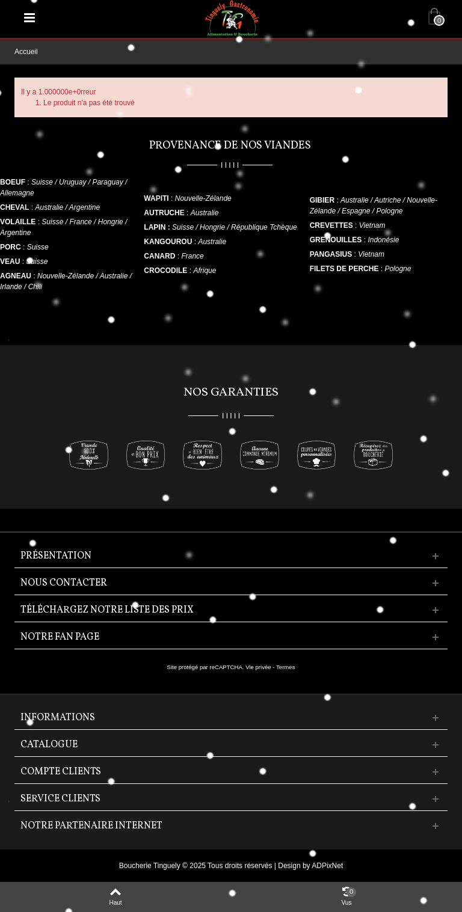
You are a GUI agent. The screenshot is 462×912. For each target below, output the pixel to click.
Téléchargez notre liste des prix (107, 610)
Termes (285, 667)
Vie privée (258, 667)
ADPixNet (327, 866)
